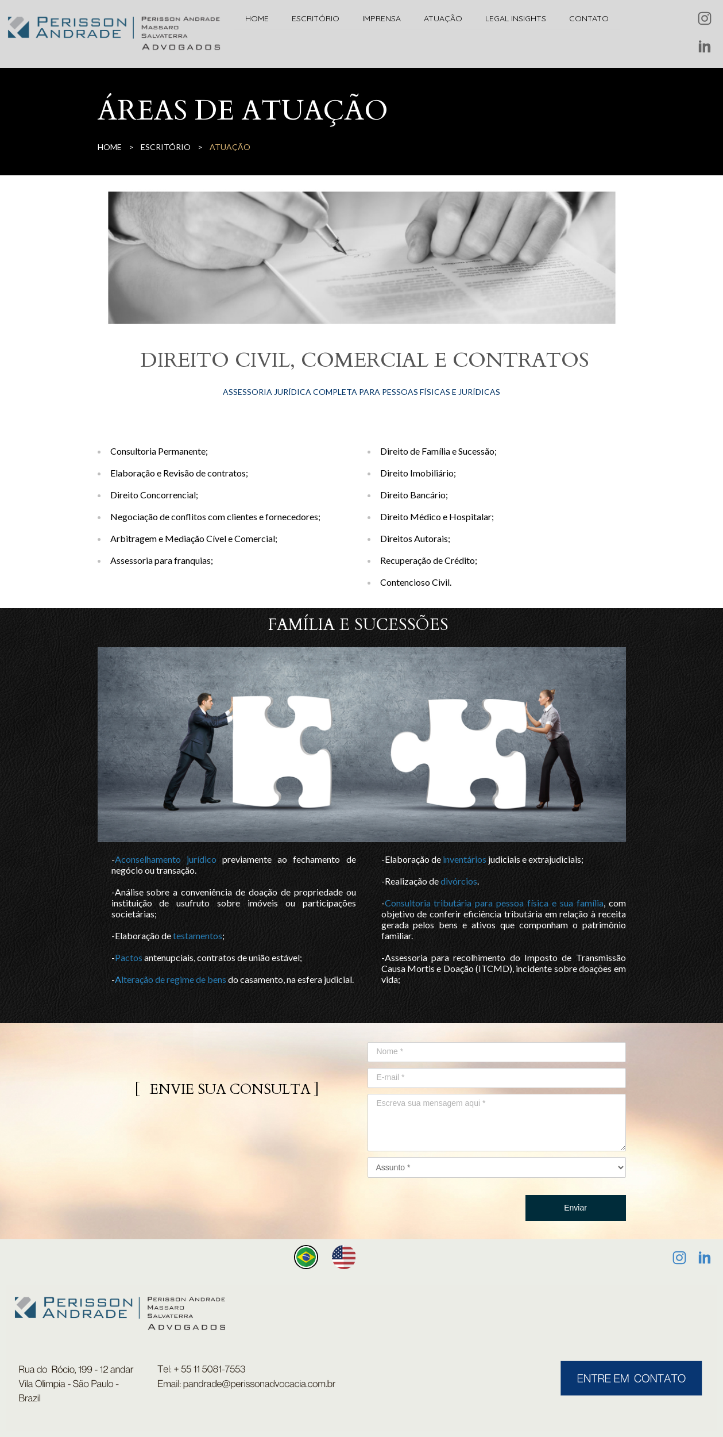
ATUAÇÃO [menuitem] (443, 18)
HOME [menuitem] (257, 18)
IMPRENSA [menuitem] (381, 18)
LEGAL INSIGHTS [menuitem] (515, 18)
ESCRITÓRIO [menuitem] (315, 18)
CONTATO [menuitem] (589, 18)
